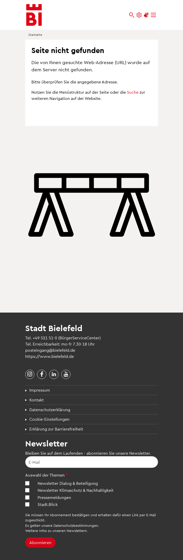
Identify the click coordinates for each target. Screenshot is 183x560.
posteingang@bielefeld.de (50, 350)
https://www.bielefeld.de (49, 356)
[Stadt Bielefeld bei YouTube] (66, 374)
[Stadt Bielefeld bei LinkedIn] (53, 374)
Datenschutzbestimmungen (76, 525)
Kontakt (36, 399)
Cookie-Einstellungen (49, 419)
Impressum (39, 389)
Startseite (35, 34)
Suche (132, 92)
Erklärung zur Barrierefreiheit (56, 428)
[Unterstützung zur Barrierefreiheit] (146, 15)
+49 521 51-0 (45, 337)
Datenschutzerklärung (49, 409)
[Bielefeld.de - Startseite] (34, 15)
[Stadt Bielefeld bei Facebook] (41, 374)
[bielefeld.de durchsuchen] (131, 15)
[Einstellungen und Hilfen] (139, 15)
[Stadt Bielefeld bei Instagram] (29, 374)
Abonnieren (40, 542)
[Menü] (153, 15)
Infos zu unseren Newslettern (63, 530)
